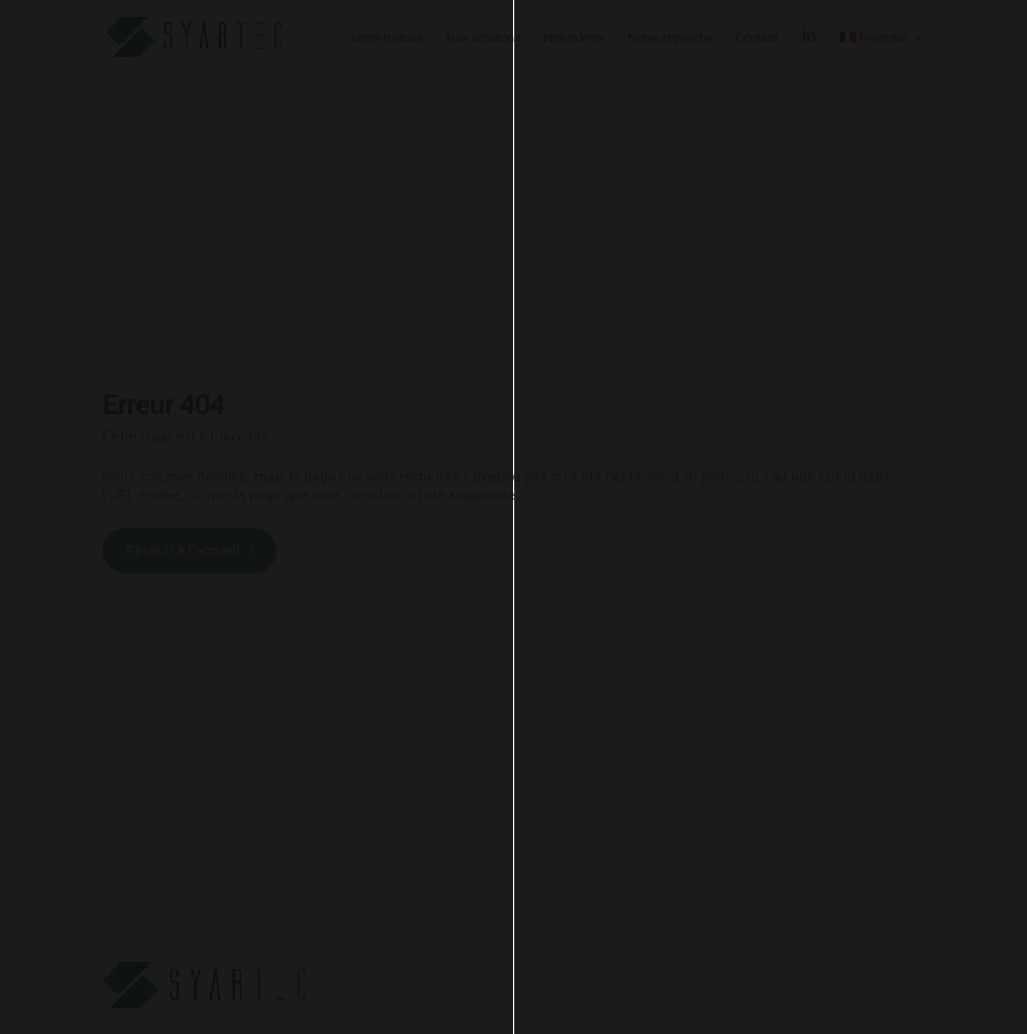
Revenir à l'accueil (183, 550)
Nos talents (574, 38)
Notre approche (670, 38)
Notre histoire (387, 38)
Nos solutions (483, 38)
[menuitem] (882, 52)
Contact (756, 38)
